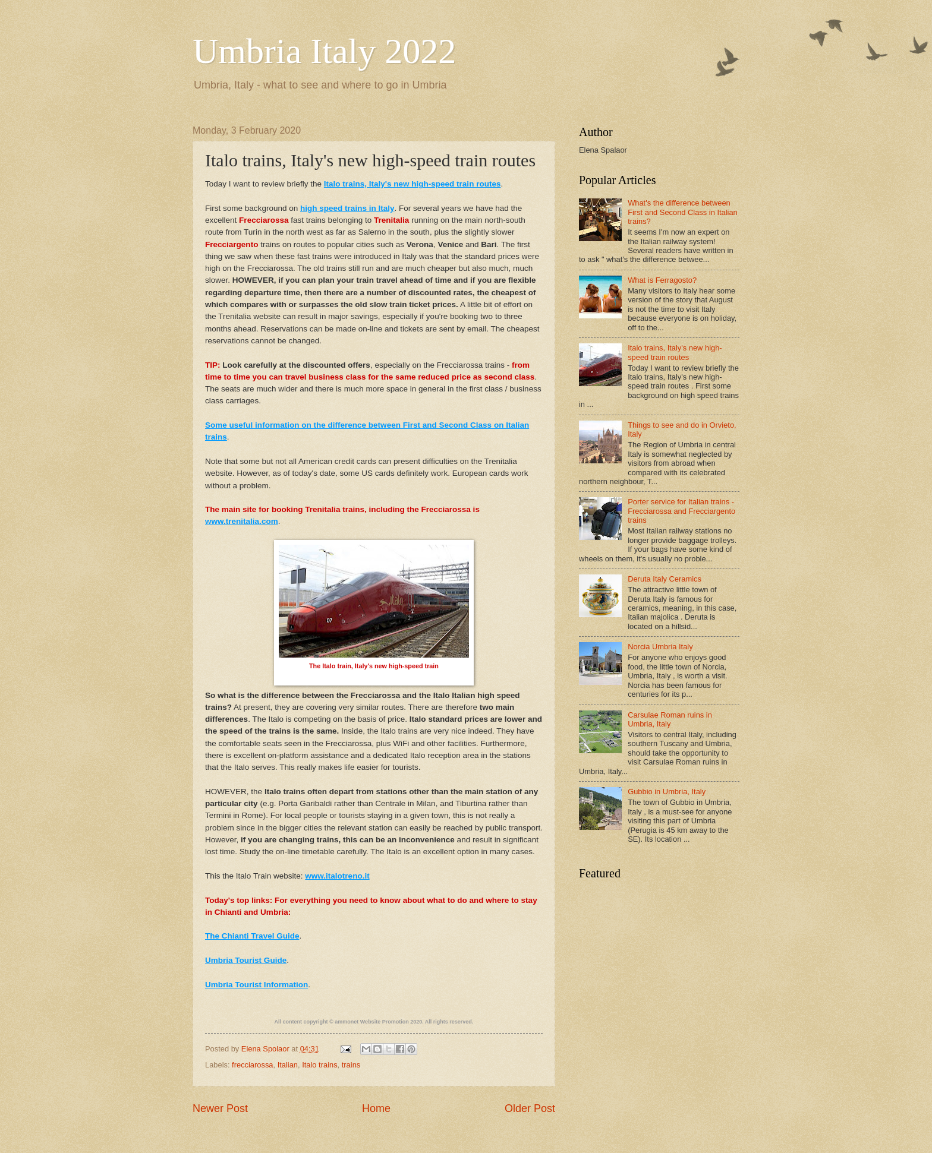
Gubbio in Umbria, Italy (667, 791)
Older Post (530, 1108)
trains (351, 1064)
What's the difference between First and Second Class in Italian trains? (683, 212)
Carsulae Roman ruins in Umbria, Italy (670, 719)
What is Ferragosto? (662, 280)
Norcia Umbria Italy (660, 646)
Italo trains (319, 1064)
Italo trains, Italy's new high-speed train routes (675, 352)
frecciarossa (252, 1064)
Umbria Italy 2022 (324, 51)
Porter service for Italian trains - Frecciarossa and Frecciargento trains (681, 511)
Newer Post (220, 1108)
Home (376, 1108)
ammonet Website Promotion (371, 1022)
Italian (288, 1064)
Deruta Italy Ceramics (664, 578)
